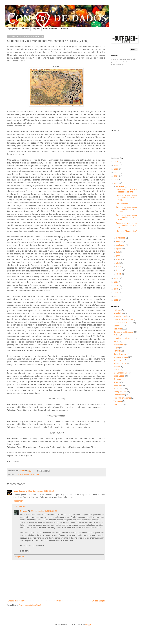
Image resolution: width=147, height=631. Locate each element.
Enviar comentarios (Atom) (30, 605)
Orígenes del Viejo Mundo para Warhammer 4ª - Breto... (126, 217)
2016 (116, 286)
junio (118, 256)
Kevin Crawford (120, 354)
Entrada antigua (98, 601)
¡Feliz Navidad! (122, 203)
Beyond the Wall (120, 316)
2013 (116, 296)
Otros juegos (119, 376)
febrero (119, 270)
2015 (116, 289)
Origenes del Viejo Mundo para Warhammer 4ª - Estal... (126, 225)
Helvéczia (118, 351)
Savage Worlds (120, 392)
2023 (116, 169)
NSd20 (116, 370)
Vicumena (118, 401)
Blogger (88, 624)
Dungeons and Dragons (123, 332)
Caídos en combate (50, 29)
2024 (116, 165)
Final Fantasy (119, 344)
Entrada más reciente (16, 601)
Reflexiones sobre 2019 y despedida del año (126, 191)
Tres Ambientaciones (122, 398)
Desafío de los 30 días (123, 323)
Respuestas (21, 506)
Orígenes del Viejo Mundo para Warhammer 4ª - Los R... (126, 209)
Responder (18, 501)
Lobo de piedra (20, 491)
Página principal (12, 29)
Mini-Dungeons (120, 363)
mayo (118, 259)
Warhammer (34, 474)
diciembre (120, 186)
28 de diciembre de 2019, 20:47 (44, 511)
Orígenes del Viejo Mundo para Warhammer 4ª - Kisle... (126, 197)
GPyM (116, 348)
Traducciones (119, 395)
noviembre (120, 238)
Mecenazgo (118, 360)
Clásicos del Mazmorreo (123, 319)
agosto (119, 249)
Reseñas (117, 385)
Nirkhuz (23, 511)
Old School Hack (120, 373)
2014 (116, 293)
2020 (116, 180)
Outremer (117, 379)
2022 (116, 172)
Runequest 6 (119, 388)
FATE (116, 341)
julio (118, 252)
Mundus (117, 366)
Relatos (117, 382)
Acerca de (25, 29)
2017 (116, 282)
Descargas (64, 29)
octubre (119, 241)
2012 (116, 300)
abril (118, 263)
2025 (116, 162)
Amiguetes (36, 29)
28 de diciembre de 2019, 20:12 (41, 491)
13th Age (117, 310)
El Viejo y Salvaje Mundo (124, 338)
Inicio (58, 601)
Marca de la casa (22, 474)
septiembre (121, 245)
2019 (116, 183)
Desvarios (118, 329)
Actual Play (118, 313)
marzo (119, 267)
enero (119, 274)
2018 (116, 278)
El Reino (117, 335)
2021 (116, 176)
